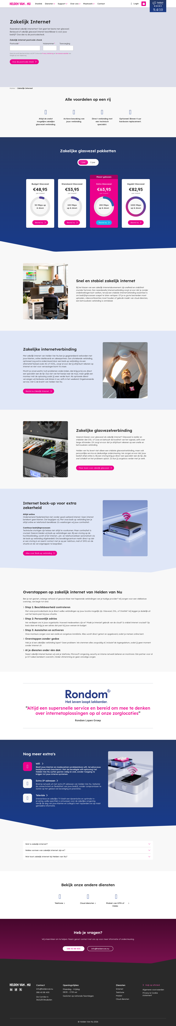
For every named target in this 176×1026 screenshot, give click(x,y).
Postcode (14, 43)
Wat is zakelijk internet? (36, 844)
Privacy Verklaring (47, 53)
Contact (101, 4)
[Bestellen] (143, 3)
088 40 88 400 (73, 948)
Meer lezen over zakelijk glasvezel (94, 468)
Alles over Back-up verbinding (39, 553)
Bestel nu (39, 222)
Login (134, 3)
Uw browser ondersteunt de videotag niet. (121, 41)
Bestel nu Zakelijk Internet (37, 391)
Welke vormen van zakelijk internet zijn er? (45, 850)
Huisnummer (48, 43)
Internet (119, 989)
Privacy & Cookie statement (150, 994)
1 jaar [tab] (83, 162)
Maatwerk (87, 4)
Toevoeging (64, 43)
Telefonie (120, 992)
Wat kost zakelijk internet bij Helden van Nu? (46, 856)
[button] (62, 768)
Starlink (38, 4)
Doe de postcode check (23, 62)
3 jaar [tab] (92, 162)
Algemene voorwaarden (153, 989)
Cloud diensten (122, 999)
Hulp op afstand (152, 985)
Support (61, 4)
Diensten (49, 4)
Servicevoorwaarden (62, 53)
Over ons (74, 4)
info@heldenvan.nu (100, 948)
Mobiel (119, 995)
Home (12, 88)
